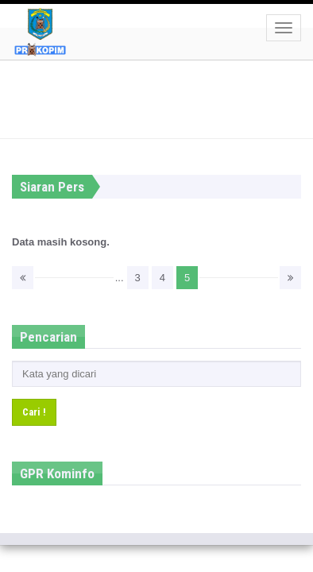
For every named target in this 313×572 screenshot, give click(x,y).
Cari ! (34, 412)
